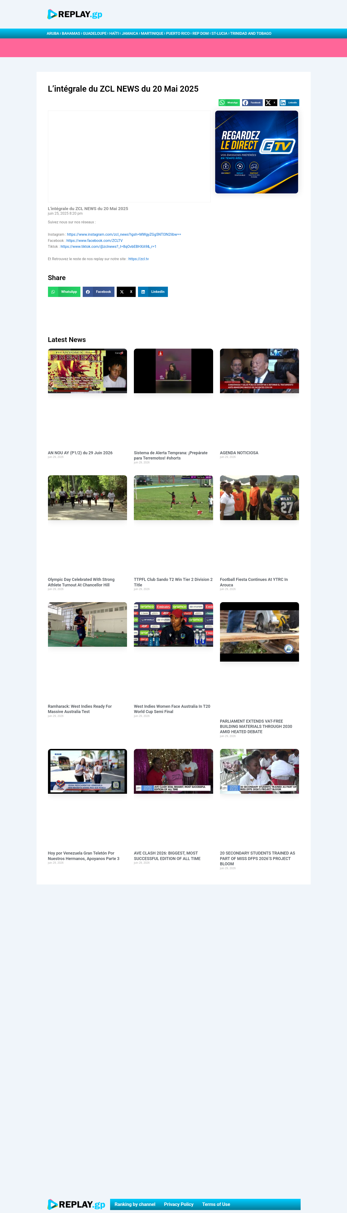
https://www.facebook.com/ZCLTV (94, 240)
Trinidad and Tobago (250, 33)
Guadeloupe (95, 33)
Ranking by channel (134, 1204)
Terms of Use (216, 1204)
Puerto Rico (178, 33)
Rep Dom (200, 33)
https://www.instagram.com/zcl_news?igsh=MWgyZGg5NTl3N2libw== (124, 234)
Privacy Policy (178, 1204)
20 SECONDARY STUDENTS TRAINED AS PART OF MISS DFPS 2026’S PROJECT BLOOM (257, 858)
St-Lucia (220, 33)
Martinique (152, 33)
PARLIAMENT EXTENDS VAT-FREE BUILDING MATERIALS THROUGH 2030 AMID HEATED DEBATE (256, 726)
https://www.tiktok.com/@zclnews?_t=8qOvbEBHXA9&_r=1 (108, 246)
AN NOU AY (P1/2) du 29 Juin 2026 (80, 452)
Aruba (53, 33)
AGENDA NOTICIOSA (239, 452)
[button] (229, 102)
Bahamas (71, 33)
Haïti (114, 33)
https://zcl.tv (138, 259)
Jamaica (130, 33)
